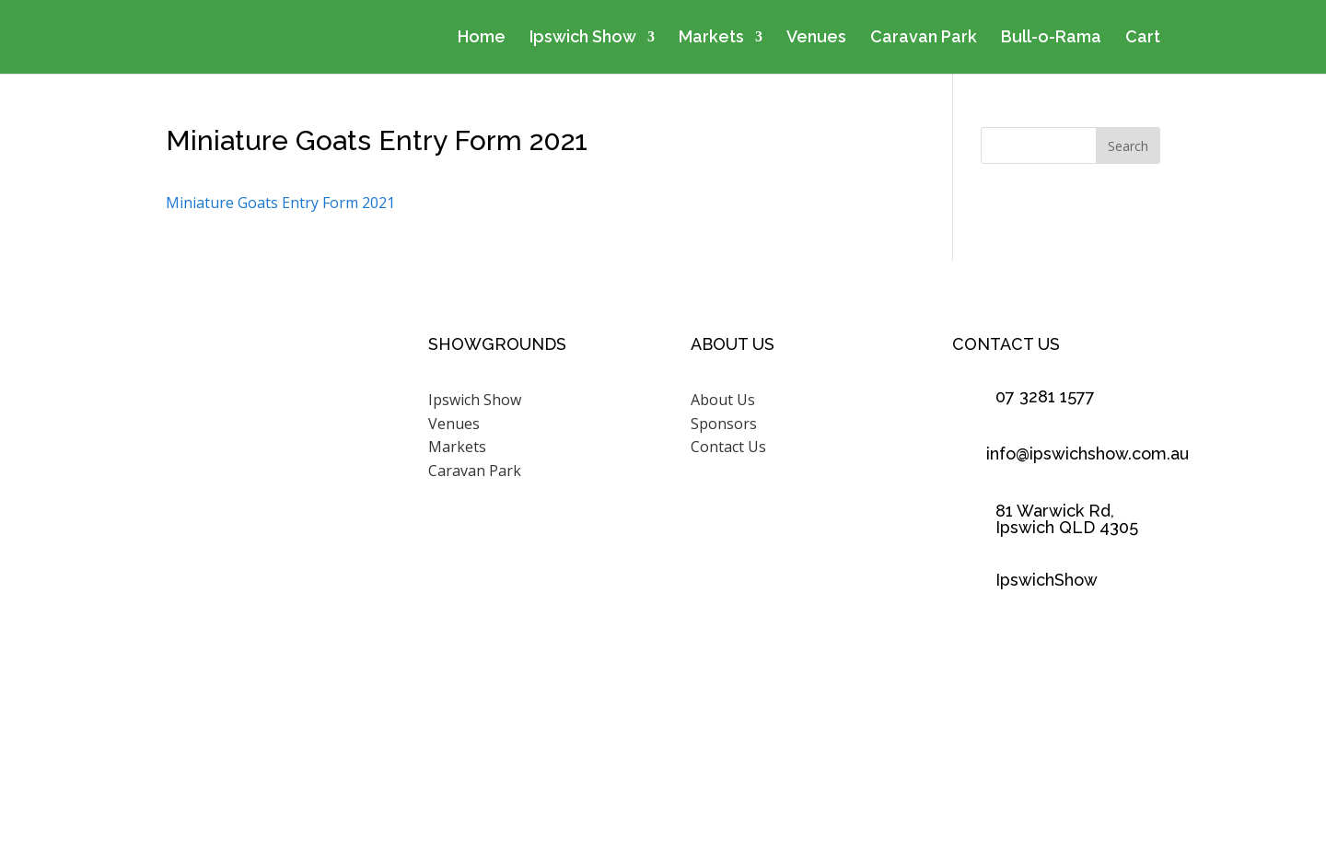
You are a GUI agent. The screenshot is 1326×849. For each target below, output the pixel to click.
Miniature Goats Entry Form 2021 (280, 202)
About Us (723, 400)
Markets (711, 38)
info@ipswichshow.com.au (1087, 453)
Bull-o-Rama (1051, 38)
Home (482, 38)
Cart (1142, 38)
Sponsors (724, 423)
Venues (816, 38)
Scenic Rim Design (886, 761)
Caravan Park (923, 38)
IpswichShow (1046, 579)
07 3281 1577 (1045, 396)
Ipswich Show (582, 38)
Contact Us (728, 446)
